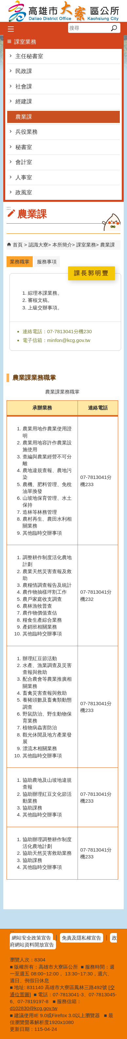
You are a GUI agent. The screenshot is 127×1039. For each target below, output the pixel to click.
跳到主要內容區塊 (3, 3)
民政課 (23, 71)
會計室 (23, 162)
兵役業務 (26, 132)
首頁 (18, 244)
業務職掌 (19, 261)
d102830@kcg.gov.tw (33, 1008)
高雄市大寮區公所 (63, 11)
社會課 (23, 86)
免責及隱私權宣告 (81, 938)
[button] (113, 28)
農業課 (23, 117)
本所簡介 (62, 244)
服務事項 (47, 261)
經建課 (23, 101)
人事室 (23, 177)
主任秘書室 (29, 56)
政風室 (23, 192)
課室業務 (86, 244)
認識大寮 (38, 244)
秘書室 (23, 147)
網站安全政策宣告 (31, 938)
